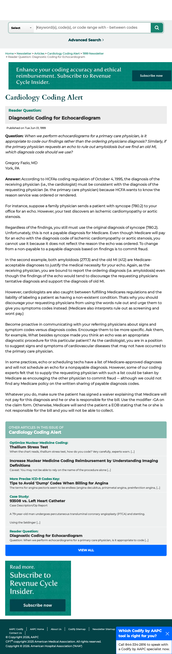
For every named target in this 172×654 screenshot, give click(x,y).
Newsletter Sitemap (103, 629)
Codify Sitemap (77, 629)
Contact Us (15, 633)
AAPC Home (37, 629)
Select (15, 28)
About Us (56, 629)
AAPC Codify (16, 629)
